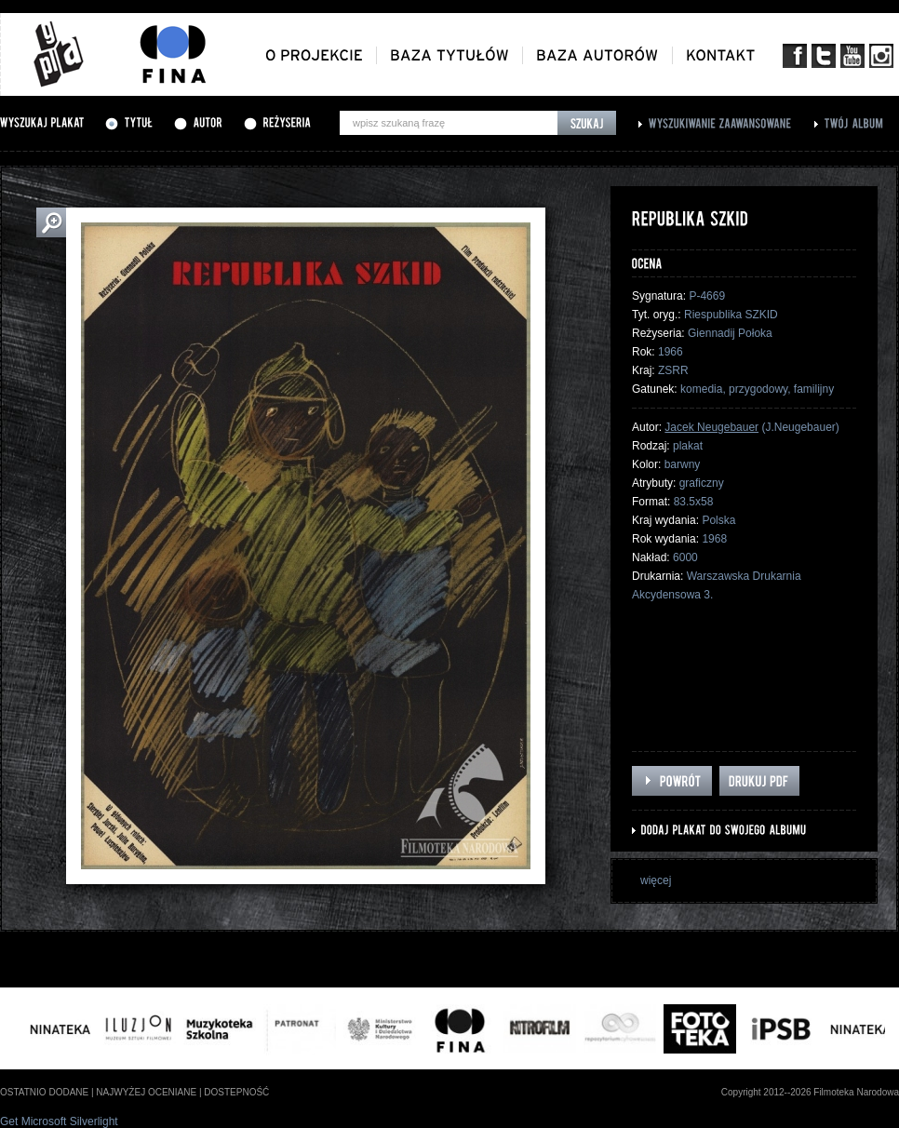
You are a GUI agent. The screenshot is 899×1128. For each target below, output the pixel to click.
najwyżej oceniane (146, 1092)
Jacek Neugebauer (711, 427)
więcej (655, 880)
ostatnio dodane (44, 1092)
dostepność (236, 1092)
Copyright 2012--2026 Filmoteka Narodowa (810, 1092)
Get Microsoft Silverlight (59, 1121)
